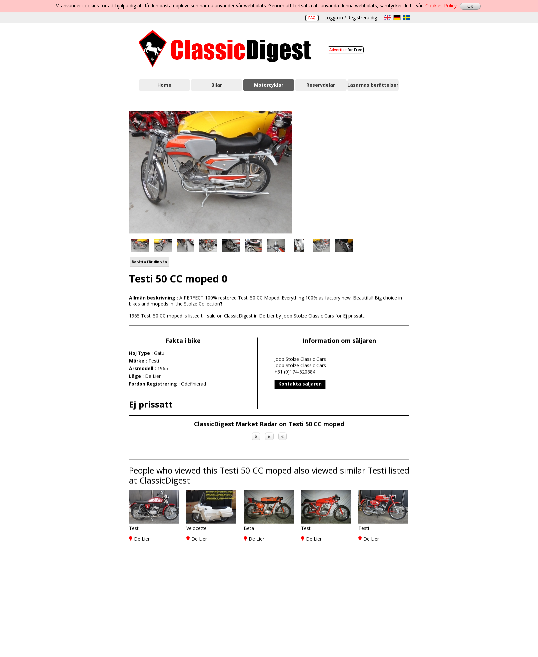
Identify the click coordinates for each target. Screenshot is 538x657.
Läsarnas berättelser (372, 85)
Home (164, 85)
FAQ (312, 17)
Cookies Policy (441, 5)
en (387, 17)
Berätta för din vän (149, 261)
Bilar (216, 85)
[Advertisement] (357, 171)
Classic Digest (225, 48)
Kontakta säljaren (300, 384)
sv (406, 17)
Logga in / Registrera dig (350, 17)
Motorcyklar (268, 85)
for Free (345, 49)
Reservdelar (320, 85)
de (397, 17)
